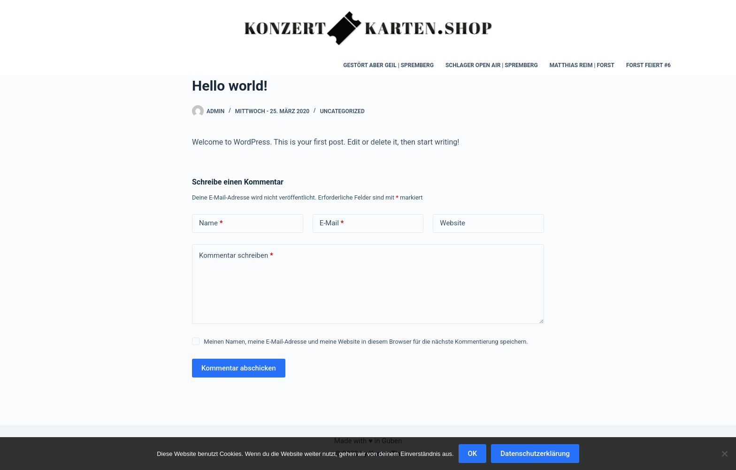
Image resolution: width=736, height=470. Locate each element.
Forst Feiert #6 (648, 65)
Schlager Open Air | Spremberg (491, 65)
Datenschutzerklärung (534, 453)
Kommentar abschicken (238, 368)
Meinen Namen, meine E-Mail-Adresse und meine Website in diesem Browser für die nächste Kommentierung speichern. (366, 341)
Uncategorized (342, 111)
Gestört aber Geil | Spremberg (388, 65)
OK (472, 453)
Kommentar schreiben (236, 256)
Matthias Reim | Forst (582, 65)
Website (452, 223)
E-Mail (332, 223)
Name (211, 223)
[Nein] (724, 453)
